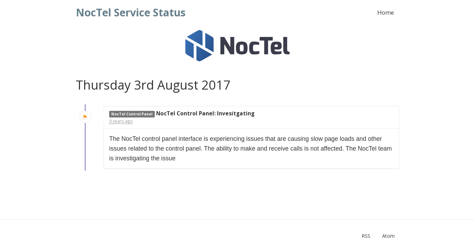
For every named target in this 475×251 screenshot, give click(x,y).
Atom (388, 236)
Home (385, 12)
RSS (366, 236)
